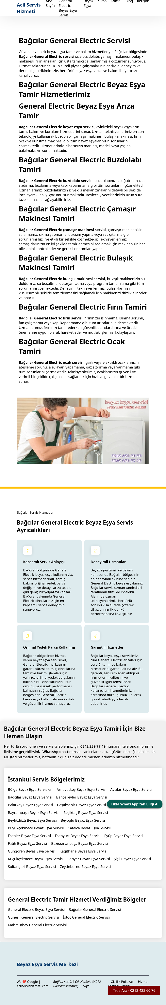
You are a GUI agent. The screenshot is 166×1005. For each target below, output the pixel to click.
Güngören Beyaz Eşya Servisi (32, 851)
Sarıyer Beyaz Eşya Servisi (89, 858)
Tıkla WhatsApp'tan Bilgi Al (134, 804)
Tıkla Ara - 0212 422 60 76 (134, 990)
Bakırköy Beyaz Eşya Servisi (30, 804)
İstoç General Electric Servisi (86, 917)
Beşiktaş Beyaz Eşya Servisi (85, 812)
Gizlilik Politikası (122, 981)
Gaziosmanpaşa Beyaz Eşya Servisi (79, 843)
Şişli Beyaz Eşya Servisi (132, 858)
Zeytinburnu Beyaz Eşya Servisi (85, 866)
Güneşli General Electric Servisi (33, 917)
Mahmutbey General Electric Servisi (37, 925)
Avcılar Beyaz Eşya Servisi (131, 789)
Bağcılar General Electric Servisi (95, 909)
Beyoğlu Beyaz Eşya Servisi (83, 820)
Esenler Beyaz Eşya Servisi (29, 835)
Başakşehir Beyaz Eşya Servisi (81, 804)
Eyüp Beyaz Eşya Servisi (123, 835)
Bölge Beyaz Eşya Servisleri (30, 789)
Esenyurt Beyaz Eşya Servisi (77, 835)
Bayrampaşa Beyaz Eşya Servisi (33, 812)
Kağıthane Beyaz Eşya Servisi (83, 851)
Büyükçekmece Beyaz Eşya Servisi (36, 828)
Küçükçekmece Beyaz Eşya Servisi (36, 858)
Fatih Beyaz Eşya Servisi (27, 843)
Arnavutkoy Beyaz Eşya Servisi (81, 789)
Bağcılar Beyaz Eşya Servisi (30, 797)
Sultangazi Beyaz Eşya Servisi (32, 866)
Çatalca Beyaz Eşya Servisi (89, 828)
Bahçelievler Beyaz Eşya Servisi (81, 797)
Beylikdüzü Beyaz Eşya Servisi (32, 820)
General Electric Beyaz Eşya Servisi (36, 909)
